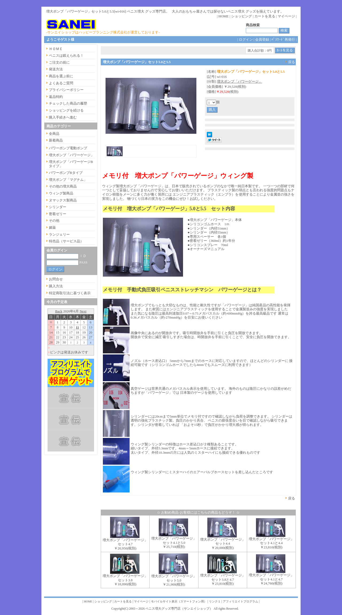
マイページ (286, 16)
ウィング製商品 (61, 193)
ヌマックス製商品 (63, 200)
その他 (54, 221)
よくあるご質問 (61, 83)
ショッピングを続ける (66, 110)
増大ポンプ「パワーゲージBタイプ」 (71, 164)
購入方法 (56, 286)
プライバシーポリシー (66, 90)
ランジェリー (59, 234)
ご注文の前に (59, 62)
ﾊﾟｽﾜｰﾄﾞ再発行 (283, 39)
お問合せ (56, 279)
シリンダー (57, 207)
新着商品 (56, 140)
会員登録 (262, 39)
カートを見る (264, 16)
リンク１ (215, 601)
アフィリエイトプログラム (240, 601)
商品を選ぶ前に (61, 76)
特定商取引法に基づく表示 (70, 293)
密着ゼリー (57, 214)
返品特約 (56, 97)
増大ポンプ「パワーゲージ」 (239, 81)
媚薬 (52, 228)
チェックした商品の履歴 (68, 103)
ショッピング (241, 16)
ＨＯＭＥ (56, 49)
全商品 (54, 134)
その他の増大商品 (63, 186)
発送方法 (56, 69)
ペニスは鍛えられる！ (66, 56)
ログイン (246, 39)
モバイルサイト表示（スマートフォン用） (179, 601)
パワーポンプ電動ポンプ (68, 148)
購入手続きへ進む (63, 117)
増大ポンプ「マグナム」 (68, 180)
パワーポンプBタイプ (66, 173)
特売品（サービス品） (66, 241)
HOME (224, 16)
